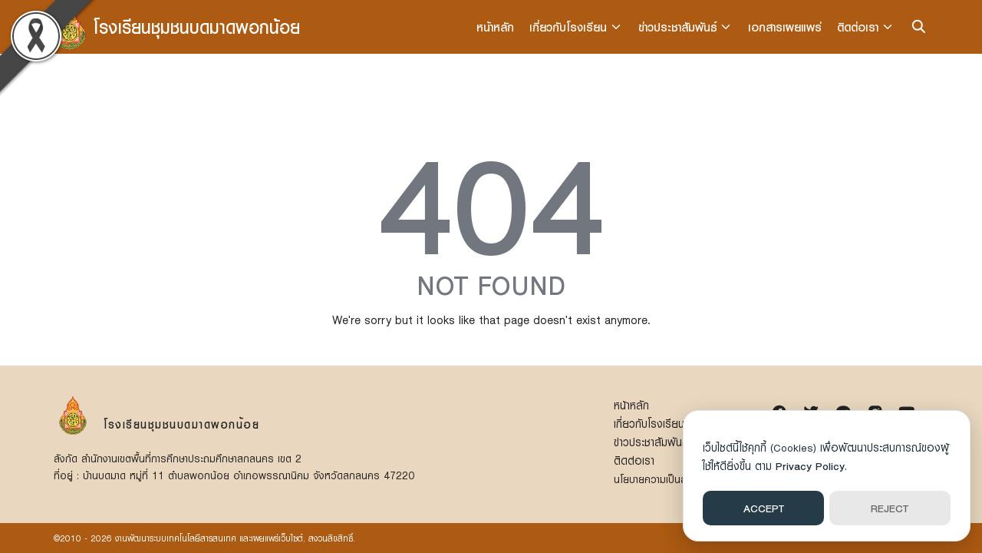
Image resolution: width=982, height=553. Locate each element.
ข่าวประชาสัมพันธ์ (678, 27)
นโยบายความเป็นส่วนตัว (663, 479)
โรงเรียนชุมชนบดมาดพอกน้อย (197, 26)
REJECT (889, 508)
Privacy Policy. (811, 466)
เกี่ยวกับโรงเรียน (569, 27)
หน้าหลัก (497, 27)
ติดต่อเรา (858, 27)
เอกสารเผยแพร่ (785, 27)
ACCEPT (763, 508)
